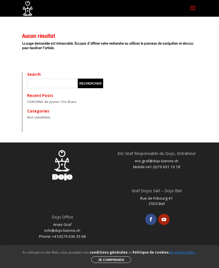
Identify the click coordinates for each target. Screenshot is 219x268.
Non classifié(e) (38, 117)
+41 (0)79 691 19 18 (163, 166)
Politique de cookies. (151, 252)
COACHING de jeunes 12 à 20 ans (51, 102)
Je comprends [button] (111, 259)
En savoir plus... (183, 252)
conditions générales (109, 252)
